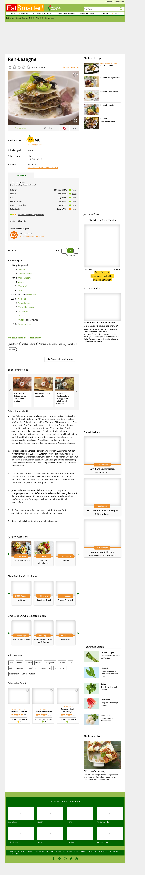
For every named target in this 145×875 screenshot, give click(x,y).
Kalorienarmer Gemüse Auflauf (22, 674)
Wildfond (22, 298)
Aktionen (104, 13)
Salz (19, 315)
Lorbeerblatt (23, 311)
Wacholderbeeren (26, 307)
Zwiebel (21, 269)
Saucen (62, 662)
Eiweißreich (21, 600)
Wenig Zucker (60, 668)
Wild (11, 668)
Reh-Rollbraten (106, 66)
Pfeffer (21, 319)
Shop (116, 13)
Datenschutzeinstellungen (76, 852)
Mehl (20, 290)
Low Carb (20, 668)
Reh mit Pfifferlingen (109, 91)
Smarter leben (87, 13)
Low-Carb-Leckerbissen (102, 468)
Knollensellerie (24, 277)
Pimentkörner (24, 303)
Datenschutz (59, 852)
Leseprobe (88, 269)
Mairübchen (106, 715)
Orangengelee (24, 324)
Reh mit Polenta (107, 105)
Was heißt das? (34, 144)
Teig (70, 662)
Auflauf (38, 662)
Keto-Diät (66, 560)
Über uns (13, 852)
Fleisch (19, 662)
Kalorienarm (46, 668)
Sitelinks (29, 852)
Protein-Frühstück (65, 600)
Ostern (12, 13)
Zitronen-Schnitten (19, 711)
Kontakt (37, 852)
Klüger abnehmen (66, 13)
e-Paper (117, 269)
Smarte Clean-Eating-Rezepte (102, 510)
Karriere (21, 852)
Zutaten (12, 250)
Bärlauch (104, 668)
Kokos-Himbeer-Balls (43, 711)
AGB (42, 852)
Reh (11, 662)
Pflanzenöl (22, 286)
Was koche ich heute (21, 639)
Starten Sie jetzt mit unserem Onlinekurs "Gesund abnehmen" (102, 310)
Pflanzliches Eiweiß (43, 600)
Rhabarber (105, 699)
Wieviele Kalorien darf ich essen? (43, 167)
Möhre (21, 282)
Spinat (103, 684)
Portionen (70, 255)
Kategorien (14, 854)
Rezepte (24, 13)
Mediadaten (114, 852)
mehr (74, 190)
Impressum (49, 852)
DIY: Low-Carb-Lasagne (96, 771)
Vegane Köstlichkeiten (102, 551)
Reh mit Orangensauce (110, 77)
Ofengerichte (50, 662)
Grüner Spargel (107, 652)
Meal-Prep (65, 639)
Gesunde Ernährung (43, 13)
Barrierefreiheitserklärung (98, 852)
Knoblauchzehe (25, 273)
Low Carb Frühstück (21, 560)
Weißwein (31, 294)
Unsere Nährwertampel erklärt (31, 215)
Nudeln (29, 662)
